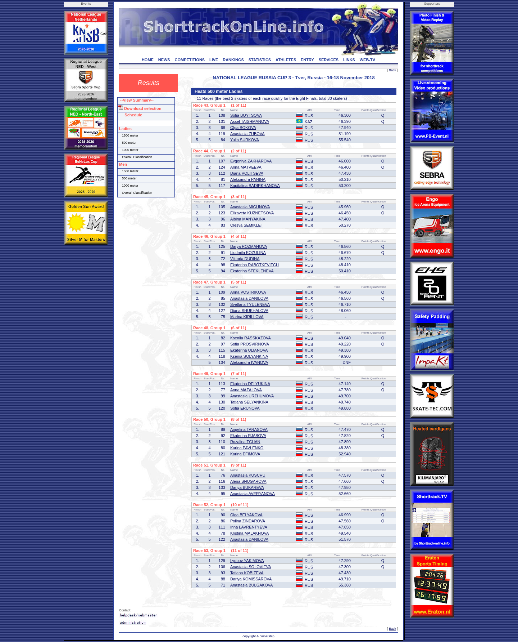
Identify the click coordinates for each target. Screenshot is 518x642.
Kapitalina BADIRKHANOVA (255, 185)
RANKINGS (233, 60)
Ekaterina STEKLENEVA (252, 271)
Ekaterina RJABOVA (248, 435)
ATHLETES (286, 60)
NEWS (164, 60)
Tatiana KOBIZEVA (247, 573)
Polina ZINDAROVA (247, 521)
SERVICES (328, 60)
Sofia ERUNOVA (245, 408)
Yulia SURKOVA (244, 140)
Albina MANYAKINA (247, 219)
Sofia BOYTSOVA (246, 115)
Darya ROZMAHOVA (248, 246)
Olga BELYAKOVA (246, 515)
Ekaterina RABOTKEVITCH (254, 265)
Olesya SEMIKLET (246, 225)
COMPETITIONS (189, 60)
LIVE (213, 60)
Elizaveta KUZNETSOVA (252, 213)
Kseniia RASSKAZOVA (250, 338)
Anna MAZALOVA (246, 390)
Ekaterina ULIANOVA (249, 350)
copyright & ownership (258, 636)
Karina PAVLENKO (247, 448)
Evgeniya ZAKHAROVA (251, 161)
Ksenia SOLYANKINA (249, 356)
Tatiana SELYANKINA (249, 402)
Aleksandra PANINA (247, 179)
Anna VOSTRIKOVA (248, 292)
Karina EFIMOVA (245, 454)
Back (392, 70)
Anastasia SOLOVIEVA (250, 567)
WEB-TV (367, 60)
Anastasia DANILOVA (249, 298)
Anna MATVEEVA (246, 167)
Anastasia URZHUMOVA (252, 396)
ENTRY (307, 60)
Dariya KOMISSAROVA (251, 579)
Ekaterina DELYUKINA (250, 384)
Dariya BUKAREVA (247, 487)
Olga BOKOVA (243, 127)
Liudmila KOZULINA (248, 252)
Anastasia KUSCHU (247, 475)
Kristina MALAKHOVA (249, 533)
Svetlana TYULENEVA (250, 304)
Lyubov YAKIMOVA (247, 560)
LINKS (349, 60)
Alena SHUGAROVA (248, 481)
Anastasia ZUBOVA (247, 133)
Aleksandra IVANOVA (249, 362)
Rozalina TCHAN (245, 442)
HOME (148, 60)
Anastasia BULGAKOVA (251, 585)
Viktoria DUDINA (245, 259)
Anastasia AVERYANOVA (252, 493)
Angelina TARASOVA (249, 429)
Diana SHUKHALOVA (249, 310)
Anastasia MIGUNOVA (250, 207)
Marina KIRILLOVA (247, 317)
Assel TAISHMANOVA (249, 121)
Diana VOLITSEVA (246, 173)
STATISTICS (260, 60)
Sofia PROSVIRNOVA (249, 344)
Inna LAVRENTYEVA (248, 527)
